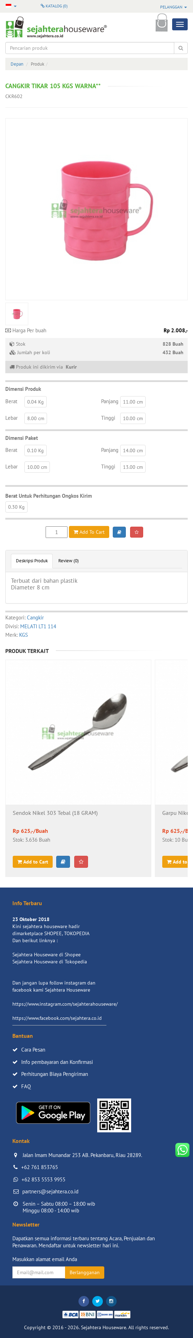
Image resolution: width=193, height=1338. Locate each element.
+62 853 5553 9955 (43, 1179)
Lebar (11, 417)
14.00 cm (133, 450)
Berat (11, 401)
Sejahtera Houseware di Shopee (46, 954)
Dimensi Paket (21, 438)
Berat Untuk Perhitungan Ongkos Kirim (48, 495)
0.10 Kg (35, 450)
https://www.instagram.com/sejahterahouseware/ (65, 1004)
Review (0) (68, 561)
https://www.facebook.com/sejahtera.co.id (57, 1018)
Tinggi (108, 417)
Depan (17, 64)
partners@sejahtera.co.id (50, 1191)
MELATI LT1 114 (38, 626)
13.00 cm (133, 467)
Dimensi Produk (23, 389)
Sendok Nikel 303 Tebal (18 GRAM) (55, 813)
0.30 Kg (16, 507)
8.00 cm (35, 418)
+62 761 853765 (39, 1167)
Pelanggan (173, 7)
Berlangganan (85, 1272)
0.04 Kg (35, 402)
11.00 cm (133, 402)
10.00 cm (133, 418)
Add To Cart (89, 532)
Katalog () (54, 5)
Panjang (109, 401)
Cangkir (35, 617)
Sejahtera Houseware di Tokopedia (49, 961)
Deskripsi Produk (32, 561)
